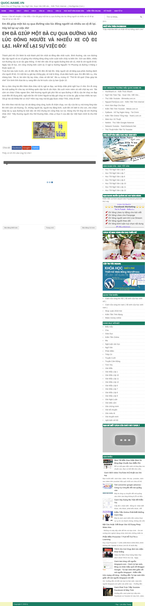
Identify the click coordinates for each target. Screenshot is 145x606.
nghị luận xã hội (111, 420)
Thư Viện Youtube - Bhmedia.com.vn (120, 98)
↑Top (116, 604)
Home (3, 11)
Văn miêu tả (110, 413)
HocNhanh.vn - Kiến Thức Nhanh (118, 91)
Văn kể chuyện (111, 410)
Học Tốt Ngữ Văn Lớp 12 (115, 190)
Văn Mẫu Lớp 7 (111, 389)
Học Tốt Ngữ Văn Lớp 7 (115, 173)
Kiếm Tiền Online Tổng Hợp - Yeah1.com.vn (123, 116)
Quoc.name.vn (12, 2)
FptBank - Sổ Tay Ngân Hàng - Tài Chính (122, 112)
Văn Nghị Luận (111, 399)
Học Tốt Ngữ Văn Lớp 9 (115, 180)
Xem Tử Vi (118, 11)
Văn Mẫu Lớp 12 (112, 382)
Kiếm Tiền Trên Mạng (114, 314)
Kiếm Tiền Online (94, 11)
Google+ (27, 147)
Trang (129, 604)
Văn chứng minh (112, 406)
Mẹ (106, 340)
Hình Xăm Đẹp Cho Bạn (115, 105)
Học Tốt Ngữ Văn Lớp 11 (115, 187)
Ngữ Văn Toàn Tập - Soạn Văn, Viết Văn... (122, 95)
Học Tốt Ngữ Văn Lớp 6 (115, 170)
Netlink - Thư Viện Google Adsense (119, 123)
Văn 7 (18, 11)
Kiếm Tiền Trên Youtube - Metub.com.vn (121, 109)
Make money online (113, 318)
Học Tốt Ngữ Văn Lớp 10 (115, 183)
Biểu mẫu (109, 327)
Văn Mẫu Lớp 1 (111, 372)
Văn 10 (41, 11)
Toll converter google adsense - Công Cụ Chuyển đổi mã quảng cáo (128, 487)
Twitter (35, 147)
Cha (107, 330)
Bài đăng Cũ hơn (88, 228)
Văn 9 (33, 11)
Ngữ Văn (109, 347)
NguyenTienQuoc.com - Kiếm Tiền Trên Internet (124, 102)
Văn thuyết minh (112, 417)
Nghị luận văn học (112, 344)
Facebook (16, 147)
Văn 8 (26, 11)
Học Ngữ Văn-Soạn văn (74, 11)
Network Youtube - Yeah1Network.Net (120, 126)
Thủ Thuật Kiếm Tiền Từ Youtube (118, 129)
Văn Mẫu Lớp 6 (111, 386)
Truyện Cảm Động (112, 361)
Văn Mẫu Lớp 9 (111, 396)
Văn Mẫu (109, 368)
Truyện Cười (110, 358)
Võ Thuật (107, 11)
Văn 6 (11, 11)
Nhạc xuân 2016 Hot (113, 311)
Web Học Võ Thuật (113, 119)
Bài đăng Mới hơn (10, 228)
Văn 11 (50, 11)
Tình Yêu (109, 365)
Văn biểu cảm (110, 403)
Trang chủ (50, 228)
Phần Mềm (109, 351)
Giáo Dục (109, 334)
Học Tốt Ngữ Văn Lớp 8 (115, 176)
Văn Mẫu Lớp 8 (111, 392)
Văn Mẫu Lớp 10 (112, 375)
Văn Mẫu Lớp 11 (112, 379)
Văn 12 (58, 11)
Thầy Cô (108, 354)
